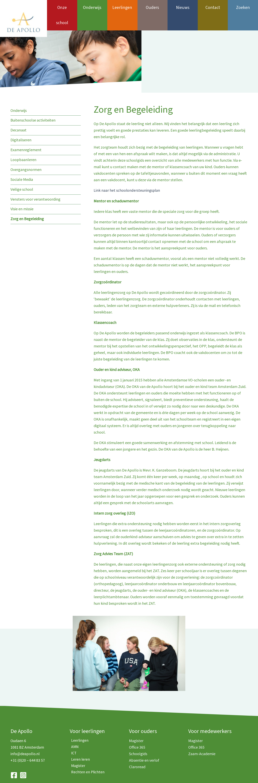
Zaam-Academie (201, 738)
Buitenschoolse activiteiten (33, 104)
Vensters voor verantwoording (35, 182)
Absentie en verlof (144, 744)
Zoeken (243, 7)
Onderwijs (92, 7)
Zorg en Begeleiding (27, 201)
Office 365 (137, 731)
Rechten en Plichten (87, 757)
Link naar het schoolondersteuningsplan (127, 175)
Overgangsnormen (25, 153)
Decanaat (18, 114)
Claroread (137, 751)
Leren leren (79, 744)
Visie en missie (21, 192)
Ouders (152, 7)
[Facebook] (13, 759)
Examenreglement (25, 133)
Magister (77, 751)
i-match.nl (176, 773)
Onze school (62, 7)
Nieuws (182, 7)
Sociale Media (21, 162)
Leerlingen (122, 7)
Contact (212, 7)
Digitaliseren (20, 124)
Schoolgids (138, 738)
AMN (74, 731)
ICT (72, 738)
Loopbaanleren (23, 143)
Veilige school (21, 172)
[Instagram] (23, 759)
